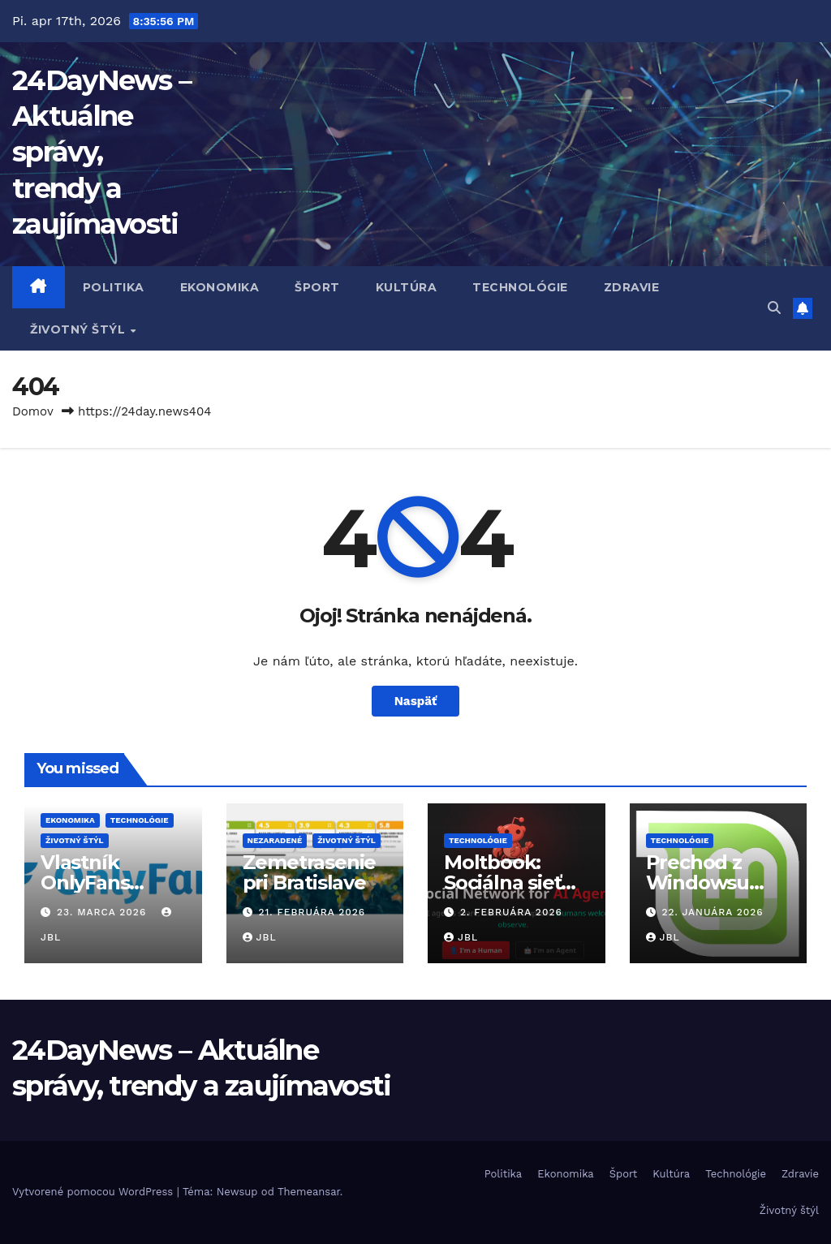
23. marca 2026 (103, 912)
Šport (317, 287)
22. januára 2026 (712, 912)
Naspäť (415, 701)
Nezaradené (275, 840)
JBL (260, 937)
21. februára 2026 (311, 912)
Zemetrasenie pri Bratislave (310, 872)
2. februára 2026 (511, 912)
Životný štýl (79, 329)
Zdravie (632, 287)
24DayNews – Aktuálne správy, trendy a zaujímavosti (101, 152)
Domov (33, 411)
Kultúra (406, 287)
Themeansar (309, 1192)
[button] (774, 308)
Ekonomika (220, 287)
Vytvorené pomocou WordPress (94, 1192)
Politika (113, 287)
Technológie (520, 287)
